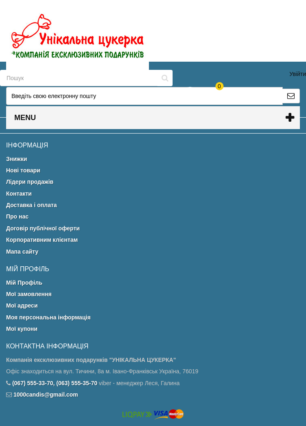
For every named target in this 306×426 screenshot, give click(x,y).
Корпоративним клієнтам (42, 239)
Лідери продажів (29, 181)
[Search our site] (78, 78)
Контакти (19, 193)
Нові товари (23, 170)
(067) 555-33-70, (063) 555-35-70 (55, 383)
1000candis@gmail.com (45, 394)
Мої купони (22, 329)
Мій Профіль (24, 282)
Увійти (297, 74)
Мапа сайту (22, 251)
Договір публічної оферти (43, 228)
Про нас (17, 216)
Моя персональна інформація (48, 317)
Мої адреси (22, 305)
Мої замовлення (28, 294)
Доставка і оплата (31, 205)
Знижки (16, 159)
